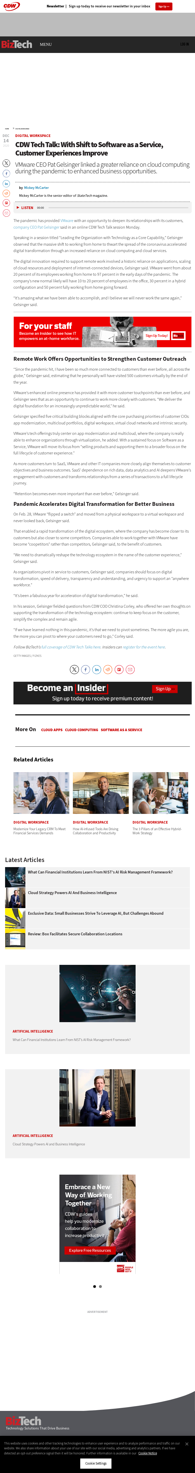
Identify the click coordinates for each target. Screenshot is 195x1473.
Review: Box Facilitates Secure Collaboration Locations (75, 934)
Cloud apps (51, 729)
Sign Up (162, 6)
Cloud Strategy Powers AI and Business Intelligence (72, 893)
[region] (97, 1454)
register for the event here (144, 647)
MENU (46, 45)
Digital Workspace (22, 129)
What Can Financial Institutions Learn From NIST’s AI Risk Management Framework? (100, 872)
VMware (66, 220)
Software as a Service (121, 729)
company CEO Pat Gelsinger (36, 227)
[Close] (186, 1444)
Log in (184, 44)
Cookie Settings (95, 1463)
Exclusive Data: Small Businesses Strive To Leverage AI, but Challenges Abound (96, 913)
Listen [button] (27, 208)
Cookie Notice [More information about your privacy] (147, 1453)
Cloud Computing (81, 729)
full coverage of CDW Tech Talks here (70, 647)
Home (7, 129)
